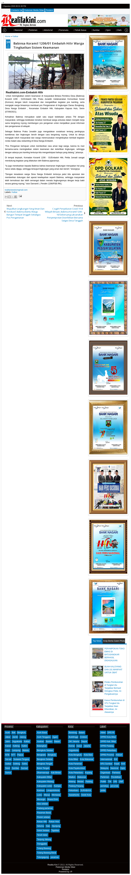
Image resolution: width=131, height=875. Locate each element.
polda (103, 790)
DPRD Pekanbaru (108, 750)
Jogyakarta (17, 741)
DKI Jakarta (74, 741)
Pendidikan (116, 777)
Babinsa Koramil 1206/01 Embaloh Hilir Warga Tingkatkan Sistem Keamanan (48, 45)
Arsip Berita (108, 641)
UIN (115, 781)
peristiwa (104, 786)
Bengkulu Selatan (45, 759)
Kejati (116, 764)
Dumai (72, 746)
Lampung (16, 750)
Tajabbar (55, 830)
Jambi (15, 737)
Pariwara (116, 772)
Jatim (7, 741)
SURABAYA (86, 790)
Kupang (88, 772)
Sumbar (15, 768)
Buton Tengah (43, 768)
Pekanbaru (73, 790)
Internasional (106, 759)
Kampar (57, 786)
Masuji (47, 795)
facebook (117, 6)
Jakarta (87, 746)
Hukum (119, 755)
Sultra (24, 764)
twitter (113, 6)
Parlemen (105, 777)
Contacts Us (16, 10)
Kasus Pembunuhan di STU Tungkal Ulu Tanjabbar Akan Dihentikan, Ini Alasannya (115, 706)
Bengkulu (21, 732)
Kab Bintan (56, 772)
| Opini (101, 30)
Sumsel (24, 768)
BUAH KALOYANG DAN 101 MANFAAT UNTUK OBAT (113, 669)
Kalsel (8, 746)
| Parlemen (26, 30)
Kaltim (24, 746)
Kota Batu (88, 755)
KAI (115, 759)
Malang (72, 781)
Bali (13, 732)
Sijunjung (56, 826)
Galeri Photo (119, 641)
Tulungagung (43, 857)
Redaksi (49, 10)
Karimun (40, 790)
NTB (7, 755)
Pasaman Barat (44, 813)
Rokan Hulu (54, 821)
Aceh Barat (42, 732)
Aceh (7, 732)
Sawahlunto (74, 795)
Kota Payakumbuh (77, 768)
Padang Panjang (76, 786)
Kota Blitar (73, 759)
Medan (80, 781)
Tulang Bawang (44, 848)
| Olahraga (113, 30)
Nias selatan (42, 804)
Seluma (40, 826)
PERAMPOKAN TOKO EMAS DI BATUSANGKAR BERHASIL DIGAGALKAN (115, 655)
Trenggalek (42, 844)
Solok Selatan (43, 830)
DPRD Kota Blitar (108, 737)
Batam (57, 741)
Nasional (114, 768)
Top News (97, 641)
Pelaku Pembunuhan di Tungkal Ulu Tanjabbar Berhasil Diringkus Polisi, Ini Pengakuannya (114, 688)
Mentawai (56, 795)
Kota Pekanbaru (76, 772)
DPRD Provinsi (107, 755)
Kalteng (16, 746)
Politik (103, 781)
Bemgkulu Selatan (45, 750)
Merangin (41, 799)
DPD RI (111, 732)
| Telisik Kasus (73, 30)
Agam (55, 737)
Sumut (8, 772)
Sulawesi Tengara (21, 759)
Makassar (81, 777)
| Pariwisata (56, 30)
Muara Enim (52, 799)
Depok (84, 741)
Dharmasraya (43, 772)
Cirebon (83, 737)
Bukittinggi (73, 737)
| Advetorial (41, 30)
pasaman (55, 857)
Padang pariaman (45, 808)
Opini (122, 768)
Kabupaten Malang (45, 781)
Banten (49, 741)
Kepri (7, 750)
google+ (122, 6)
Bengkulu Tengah (44, 764)
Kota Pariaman (75, 764)
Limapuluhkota (53, 790)
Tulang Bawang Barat (46, 853)
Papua (20, 755)
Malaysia (104, 768)
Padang (89, 781)
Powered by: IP (65, 872)
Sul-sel (8, 759)
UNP (121, 781)
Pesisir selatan (43, 817)
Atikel (103, 732)
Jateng (23, 737)
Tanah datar (42, 835)
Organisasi (105, 772)
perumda (114, 786)
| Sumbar (89, 30)
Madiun (72, 777)
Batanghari (42, 746)
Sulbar (8, 764)
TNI (109, 781)
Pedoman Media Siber (34, 10)
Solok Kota (86, 795)
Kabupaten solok (44, 786)
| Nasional (11, 30)
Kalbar (15, 192)
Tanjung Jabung (44, 839)
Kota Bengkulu (75, 755)
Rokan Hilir (42, 821)
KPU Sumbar (106, 764)
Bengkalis (41, 755)
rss (126, 6)
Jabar (7, 737)
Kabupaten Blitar (44, 777)
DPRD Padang (107, 746)
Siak (48, 826)
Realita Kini (53, 865)
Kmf (123, 764)
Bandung (73, 732)
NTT (13, 755)
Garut (79, 746)
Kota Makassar (86, 759)
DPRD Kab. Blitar (108, 741)
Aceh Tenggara (43, 737)
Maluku (25, 750)
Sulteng (16, 764)
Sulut (7, 768)
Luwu (39, 795)
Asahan (40, 741)
